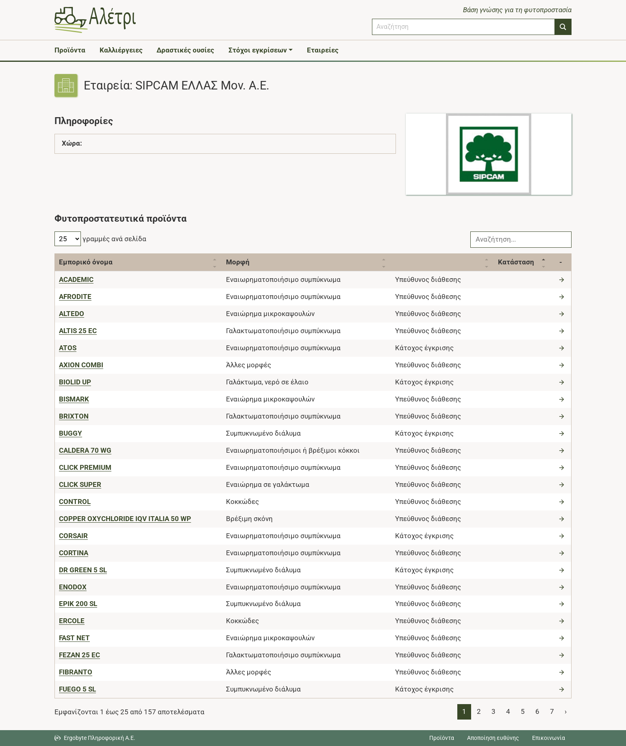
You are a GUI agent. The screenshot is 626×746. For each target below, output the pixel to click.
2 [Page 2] (479, 711)
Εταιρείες (323, 50)
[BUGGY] (70, 433)
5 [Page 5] (523, 711)
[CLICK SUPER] (80, 484)
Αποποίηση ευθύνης (493, 738)
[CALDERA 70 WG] (85, 450)
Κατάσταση (516, 262)
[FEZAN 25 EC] (79, 655)
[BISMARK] (74, 399)
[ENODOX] (73, 587)
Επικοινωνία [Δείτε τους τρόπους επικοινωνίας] (548, 738)
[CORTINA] (73, 553)
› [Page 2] (566, 711)
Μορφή (238, 262)
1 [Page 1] (464, 711)
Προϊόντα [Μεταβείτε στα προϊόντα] (441, 738)
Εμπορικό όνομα (86, 262)
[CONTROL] (75, 501)
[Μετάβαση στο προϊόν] (562, 279)
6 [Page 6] (537, 711)
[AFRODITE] (75, 296)
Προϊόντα (69, 50)
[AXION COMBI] (81, 365)
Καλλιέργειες (121, 50)
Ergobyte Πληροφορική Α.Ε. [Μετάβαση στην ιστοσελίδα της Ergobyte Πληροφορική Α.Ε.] (99, 738)
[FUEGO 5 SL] (77, 689)
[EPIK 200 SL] (78, 604)
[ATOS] (67, 348)
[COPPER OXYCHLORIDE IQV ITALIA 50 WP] (125, 519)
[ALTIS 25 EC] (78, 331)
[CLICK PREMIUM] (85, 467)
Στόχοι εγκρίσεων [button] (257, 50)
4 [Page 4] (508, 711)
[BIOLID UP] (75, 382)
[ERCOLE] (72, 621)
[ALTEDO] (71, 314)
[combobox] (463, 27)
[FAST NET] (74, 638)
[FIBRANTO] (75, 672)
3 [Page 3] (493, 711)
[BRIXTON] (74, 416)
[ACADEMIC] (76, 279)
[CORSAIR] (73, 536)
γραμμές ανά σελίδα (100, 238)
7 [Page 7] (552, 711)
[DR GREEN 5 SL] (83, 570)
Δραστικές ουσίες (185, 50)
